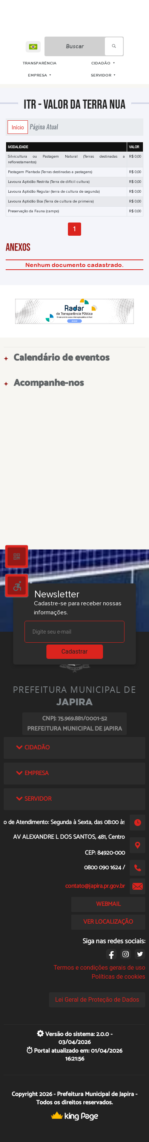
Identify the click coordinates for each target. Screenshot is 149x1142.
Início (18, 127)
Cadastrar (74, 651)
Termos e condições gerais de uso (99, 967)
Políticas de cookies (118, 976)
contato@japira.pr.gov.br (95, 886)
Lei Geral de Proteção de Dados (97, 999)
